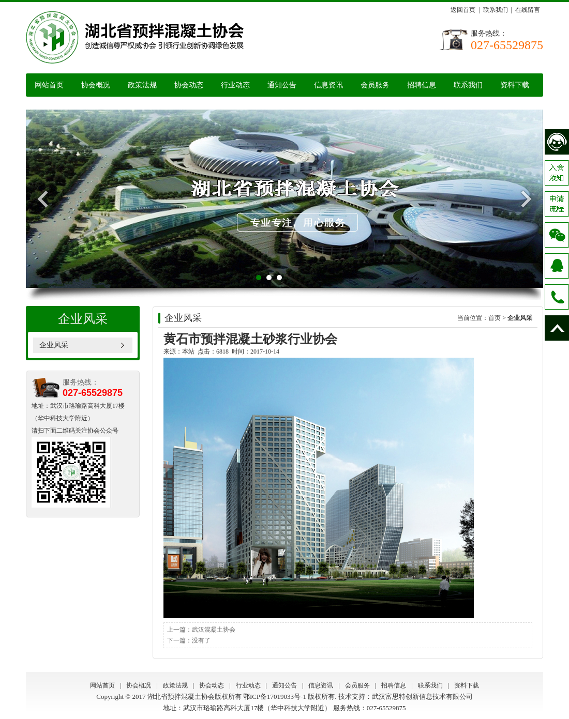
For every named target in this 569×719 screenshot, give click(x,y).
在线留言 (527, 9)
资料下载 (514, 85)
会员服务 (375, 85)
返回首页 (463, 9)
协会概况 (95, 85)
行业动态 (235, 85)
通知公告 (281, 85)
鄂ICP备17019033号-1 (274, 696)
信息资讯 (328, 85)
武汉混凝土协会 (213, 629)
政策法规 (142, 85)
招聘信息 (421, 85)
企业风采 (53, 345)
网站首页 (49, 85)
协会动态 (188, 85)
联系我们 (495, 9)
